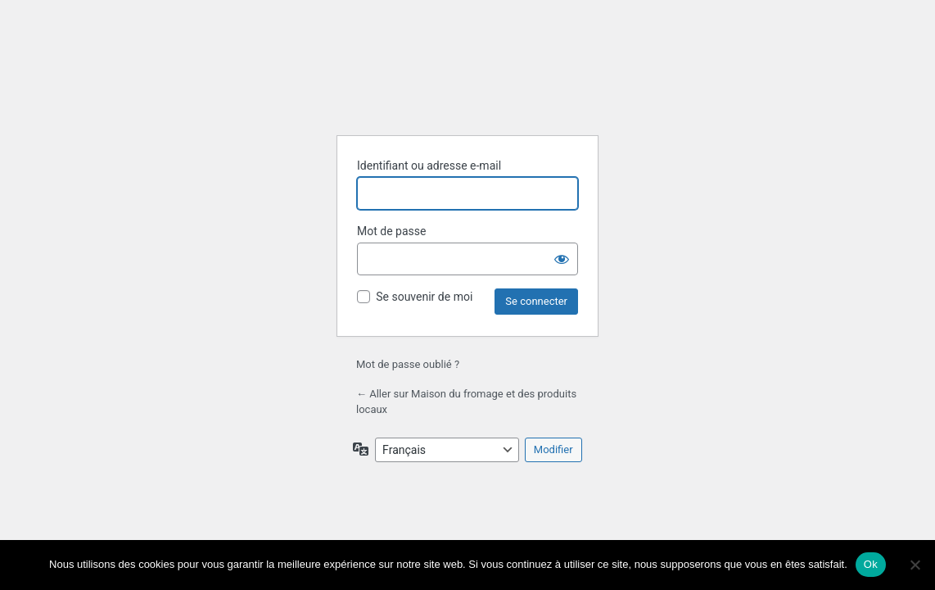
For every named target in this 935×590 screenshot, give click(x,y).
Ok (871, 564)
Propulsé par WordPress (467, 81)
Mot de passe (391, 231)
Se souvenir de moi (424, 296)
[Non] (914, 564)
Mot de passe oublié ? (407, 364)
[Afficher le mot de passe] (561, 259)
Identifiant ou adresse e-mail (429, 165)
